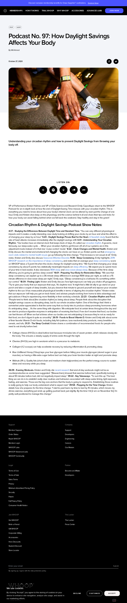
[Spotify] (53, 190)
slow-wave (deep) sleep (76, 269)
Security (12, 492)
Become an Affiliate (72, 470)
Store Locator (14, 550)
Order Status (13, 434)
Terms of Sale (14, 475)
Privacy (11, 483)
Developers (69, 434)
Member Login (14, 443)
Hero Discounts (15, 541)
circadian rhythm (93, 243)
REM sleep (55, 269)
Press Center (70, 524)
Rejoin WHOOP (15, 438)
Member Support (15, 430)
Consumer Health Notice (18, 505)
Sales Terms (13, 479)
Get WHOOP (14, 520)
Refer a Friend (14, 524)
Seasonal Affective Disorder (56, 257)
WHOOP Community (16, 456)
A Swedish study (97, 237)
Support (68, 430)
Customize (94, 598)
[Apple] (63, 190)
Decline (77, 598)
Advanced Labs (94, 10)
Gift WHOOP (13, 528)
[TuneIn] (74, 190)
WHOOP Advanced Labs (18, 451)
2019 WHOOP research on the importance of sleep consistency (62, 259)
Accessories (78, 10)
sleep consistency (101, 260)
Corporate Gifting (15, 533)
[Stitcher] (84, 190)
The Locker (69, 520)
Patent (11, 496)
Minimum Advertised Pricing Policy (22, 488)
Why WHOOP (63, 10)
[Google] (43, 190)
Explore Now (93, 3)
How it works (32, 10)
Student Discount (15, 546)
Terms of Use (14, 470)
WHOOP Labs (14, 447)
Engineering (69, 438)
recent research (62, 370)
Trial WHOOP (48, 10)
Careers (68, 443)
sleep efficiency (80, 266)
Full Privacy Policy (15, 501)
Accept (112, 598)
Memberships (16, 10)
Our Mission (69, 447)
